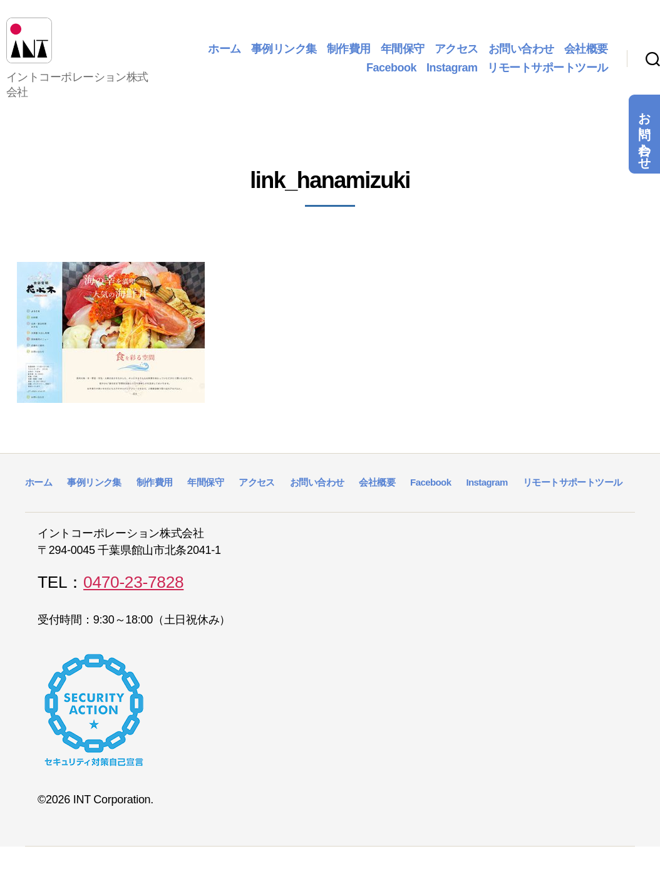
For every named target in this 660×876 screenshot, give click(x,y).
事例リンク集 (284, 54)
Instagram (452, 72)
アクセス (456, 54)
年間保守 (403, 54)
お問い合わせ (644, 134)
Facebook (391, 72)
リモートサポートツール (547, 72)
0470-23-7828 (133, 592)
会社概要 (586, 54)
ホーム (224, 54)
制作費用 (349, 54)
